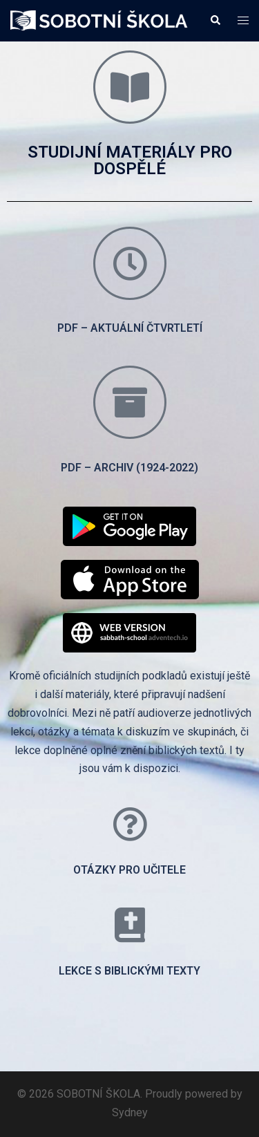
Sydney (130, 1112)
